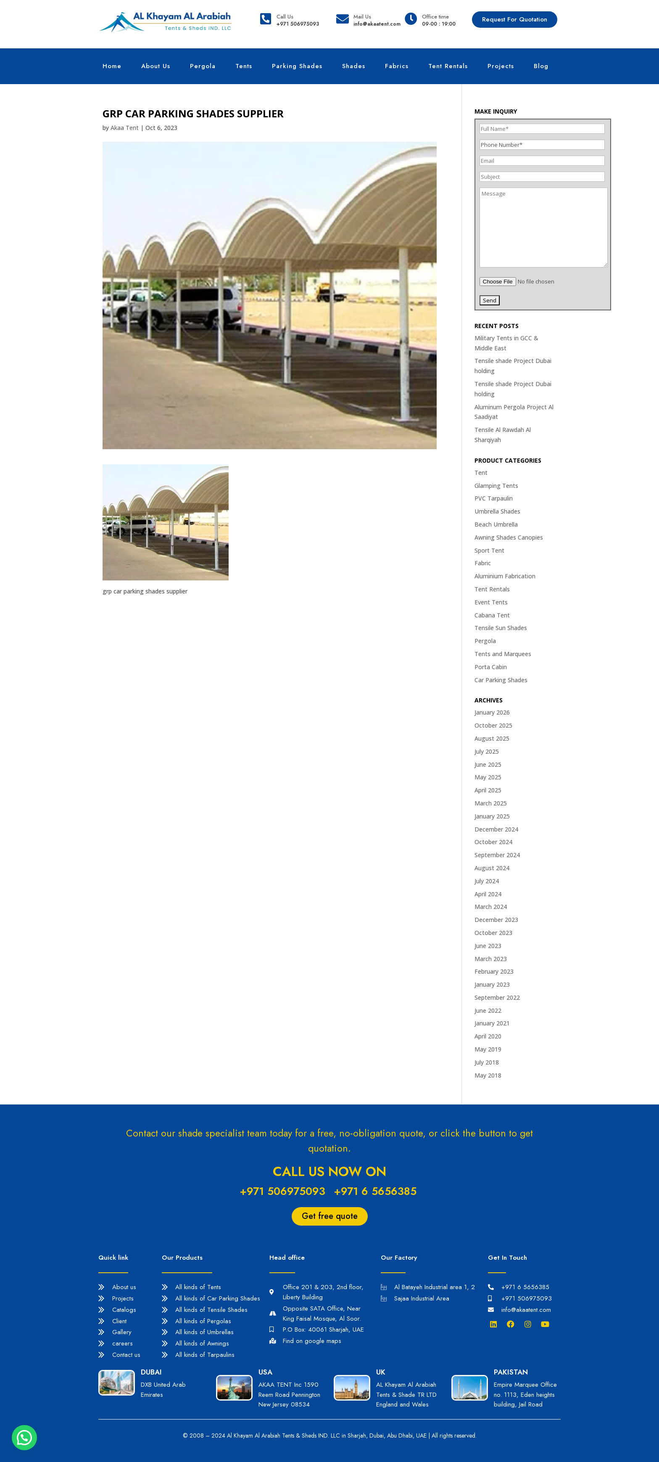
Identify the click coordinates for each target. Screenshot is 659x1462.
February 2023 (494, 971)
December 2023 (496, 920)
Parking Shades (297, 66)
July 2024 (486, 881)
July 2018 (486, 1062)
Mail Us (362, 17)
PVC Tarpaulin (493, 498)
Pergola (203, 66)
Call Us (285, 17)
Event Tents (491, 602)
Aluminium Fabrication (504, 576)
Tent (481, 473)
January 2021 (492, 1023)
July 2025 (486, 751)
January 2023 (492, 984)
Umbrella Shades (497, 511)
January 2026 (492, 712)
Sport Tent (489, 550)
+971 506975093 (282, 1191)
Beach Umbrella (496, 524)
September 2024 (497, 855)
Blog (541, 66)
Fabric (482, 563)
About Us (155, 66)
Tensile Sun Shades (500, 628)
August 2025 (491, 738)
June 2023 (487, 946)
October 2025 (493, 725)
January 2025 (492, 816)
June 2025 (487, 764)
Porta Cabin (490, 667)
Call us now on (329, 1171)
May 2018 (487, 1075)
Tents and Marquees (502, 654)
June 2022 (487, 1010)
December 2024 (496, 829)
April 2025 (487, 790)
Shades (353, 66)
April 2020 (487, 1036)
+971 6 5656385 (375, 1191)
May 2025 (487, 777)
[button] (24, 1437)
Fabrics (397, 66)
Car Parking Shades (500, 680)
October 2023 (493, 933)
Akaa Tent (125, 128)
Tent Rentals (448, 66)
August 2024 (491, 868)
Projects (501, 66)
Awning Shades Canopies (508, 537)
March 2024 (490, 907)
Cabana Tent (492, 615)
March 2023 (490, 959)
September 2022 (497, 997)
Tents (243, 66)
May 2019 (487, 1049)
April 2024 (487, 894)
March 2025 (490, 803)
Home (112, 66)
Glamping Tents (496, 486)
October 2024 (493, 842)
